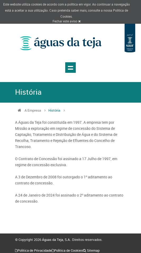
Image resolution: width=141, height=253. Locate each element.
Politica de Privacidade (34, 250)
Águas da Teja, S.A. (56, 239)
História (54, 110)
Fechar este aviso (67, 21)
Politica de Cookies (68, 250)
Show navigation (70, 67)
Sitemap (93, 250)
